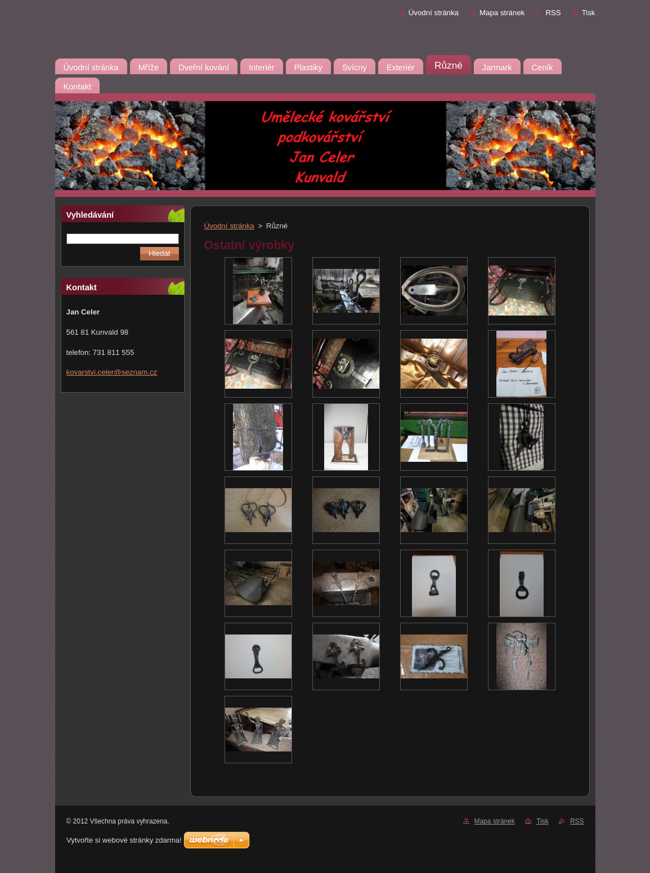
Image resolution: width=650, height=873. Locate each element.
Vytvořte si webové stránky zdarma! (124, 840)
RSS (553, 12)
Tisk (588, 12)
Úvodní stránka (434, 12)
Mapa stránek (502, 12)
